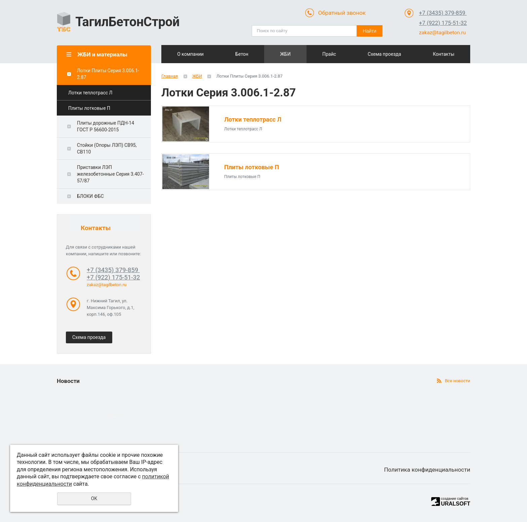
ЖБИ (290, 54)
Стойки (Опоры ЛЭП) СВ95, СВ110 (106, 148)
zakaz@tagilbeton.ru (442, 33)
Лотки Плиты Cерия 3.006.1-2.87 (108, 74)
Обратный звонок (342, 12)
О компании (187, 54)
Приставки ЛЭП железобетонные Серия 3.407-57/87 (110, 174)
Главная (169, 76)
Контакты (444, 54)
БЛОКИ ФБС (90, 196)
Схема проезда (393, 54)
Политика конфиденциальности (427, 469)
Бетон (238, 54)
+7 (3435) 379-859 (443, 12)
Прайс (342, 54)
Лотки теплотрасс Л (90, 92)
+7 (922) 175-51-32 (443, 22)
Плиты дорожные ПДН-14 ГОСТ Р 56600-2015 (105, 126)
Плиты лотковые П (89, 108)
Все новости (457, 380)
